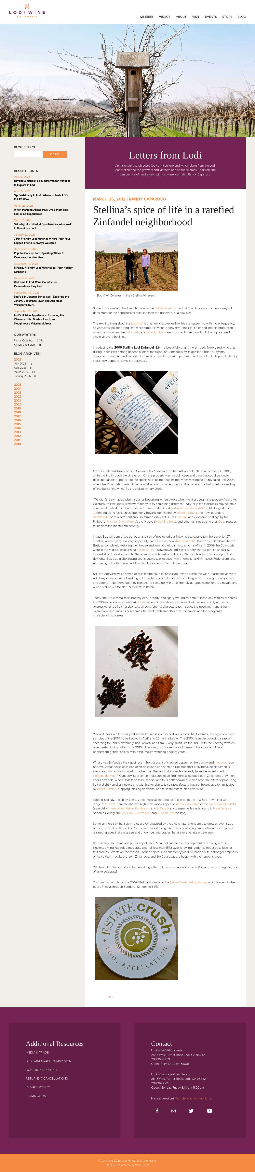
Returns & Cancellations (47, 1079)
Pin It (110, 997)
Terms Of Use (36, 1096)
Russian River (166, 813)
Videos (164, 17)
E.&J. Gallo (133, 332)
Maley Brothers (165, 522)
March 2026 (26, 372)
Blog (242, 17)
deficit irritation (106, 789)
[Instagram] (173, 1111)
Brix (142, 602)
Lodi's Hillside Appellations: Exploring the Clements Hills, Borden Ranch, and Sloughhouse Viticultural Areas (39, 319)
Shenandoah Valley (121, 808)
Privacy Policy (38, 1087)
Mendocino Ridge (187, 804)
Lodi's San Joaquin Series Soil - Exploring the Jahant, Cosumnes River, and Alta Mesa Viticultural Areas (41, 301)
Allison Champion (29, 344)
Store (227, 17)
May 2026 (24, 363)
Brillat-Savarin (164, 308)
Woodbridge (155, 332)
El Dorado (163, 808)
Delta (222, 522)
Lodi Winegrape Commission (27, 13)
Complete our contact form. (193, 1098)
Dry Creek (128, 813)
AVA (232, 804)
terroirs (109, 804)
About (181, 17)
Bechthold (100, 517)
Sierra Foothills (218, 804)
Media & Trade (37, 1053)
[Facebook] (157, 1111)
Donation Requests (42, 1070)
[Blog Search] (28, 154)
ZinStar (182, 517)
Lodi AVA (137, 323)
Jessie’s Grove (186, 513)
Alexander (144, 813)
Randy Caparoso (30, 340)
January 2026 (26, 376)
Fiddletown (142, 808)
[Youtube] (209, 1111)
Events (211, 17)
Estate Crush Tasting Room (188, 882)
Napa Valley (221, 808)
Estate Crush (145, 550)
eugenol (222, 763)
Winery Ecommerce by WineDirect (127, 1165)
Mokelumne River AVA (188, 508)
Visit (196, 17)
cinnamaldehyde (104, 776)
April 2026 (24, 367)
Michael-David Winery (121, 522)
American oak (184, 541)
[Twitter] (191, 1111)
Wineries (147, 17)
